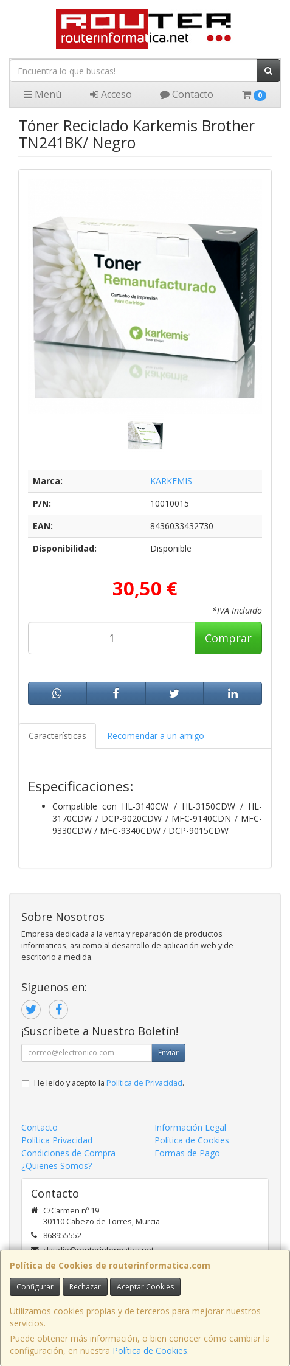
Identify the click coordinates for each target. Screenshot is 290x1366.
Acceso (111, 94)
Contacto (186, 94)
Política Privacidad (56, 1140)
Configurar (35, 1286)
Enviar (168, 1052)
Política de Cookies (149, 1350)
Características (57, 735)
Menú (42, 94)
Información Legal (190, 1127)
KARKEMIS (171, 481)
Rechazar (85, 1286)
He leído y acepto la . (109, 1083)
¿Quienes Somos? (56, 1165)
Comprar (228, 638)
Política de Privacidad (144, 1083)
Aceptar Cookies (145, 1286)
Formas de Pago (187, 1153)
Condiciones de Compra (68, 1153)
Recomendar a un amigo (155, 735)
